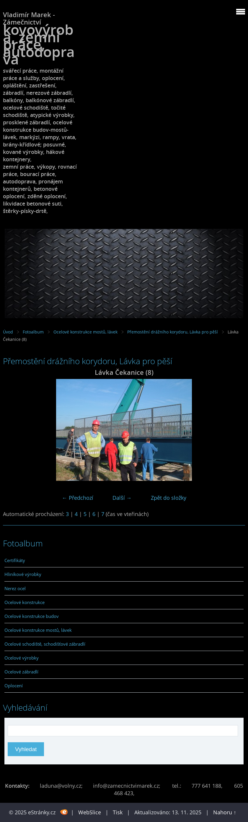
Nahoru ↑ (224, 812)
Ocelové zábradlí (21, 672)
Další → (122, 497)
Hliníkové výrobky (22, 574)
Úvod (8, 332)
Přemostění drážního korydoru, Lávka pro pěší (172, 332)
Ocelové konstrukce (24, 602)
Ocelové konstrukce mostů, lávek (85, 332)
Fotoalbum (33, 332)
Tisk (118, 812)
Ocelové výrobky (21, 658)
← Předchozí (77, 497)
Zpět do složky (168, 497)
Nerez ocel (15, 588)
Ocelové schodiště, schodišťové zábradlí (44, 644)
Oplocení (13, 685)
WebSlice (89, 812)
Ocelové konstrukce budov (31, 616)
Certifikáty (14, 560)
